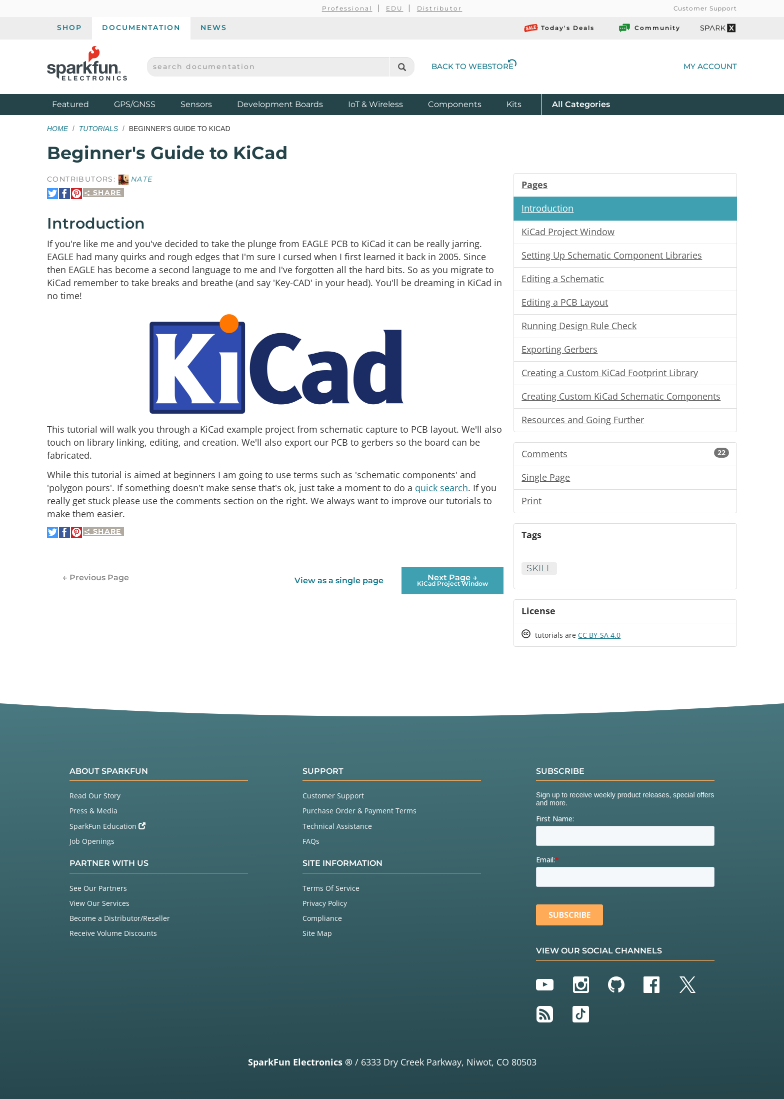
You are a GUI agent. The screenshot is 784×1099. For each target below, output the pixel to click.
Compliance (322, 918)
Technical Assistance (337, 826)
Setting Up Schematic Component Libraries (612, 255)
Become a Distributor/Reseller (120, 918)
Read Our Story (95, 795)
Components (455, 104)
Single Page (546, 477)
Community (649, 28)
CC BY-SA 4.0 (599, 635)
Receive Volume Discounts (113, 933)
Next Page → (452, 580)
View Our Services (100, 903)
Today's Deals (559, 28)
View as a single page (339, 580)
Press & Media (94, 810)
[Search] (401, 67)
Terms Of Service (331, 888)
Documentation (141, 27)
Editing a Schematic (563, 279)
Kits (514, 104)
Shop (69, 27)
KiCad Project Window (568, 232)
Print (532, 501)
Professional (347, 8)
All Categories (581, 104)
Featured (80, 104)
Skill (539, 568)
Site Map (317, 933)
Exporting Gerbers (560, 349)
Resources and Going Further (583, 420)
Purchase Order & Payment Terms (359, 810)
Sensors (196, 104)
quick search (441, 488)
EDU (395, 8)
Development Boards (280, 104)
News (213, 27)
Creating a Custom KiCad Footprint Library (610, 373)
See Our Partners (98, 888)
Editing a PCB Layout (565, 302)
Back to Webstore (474, 66)
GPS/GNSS (135, 104)
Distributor (439, 8)
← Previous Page (95, 577)
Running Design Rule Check (579, 326)
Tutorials (98, 129)
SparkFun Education (108, 826)
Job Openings (92, 841)
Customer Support (705, 8)
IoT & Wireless (375, 104)
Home (57, 129)
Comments (625, 454)
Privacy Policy (324, 903)
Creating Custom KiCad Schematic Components (621, 396)
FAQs (311, 841)
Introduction (548, 208)
